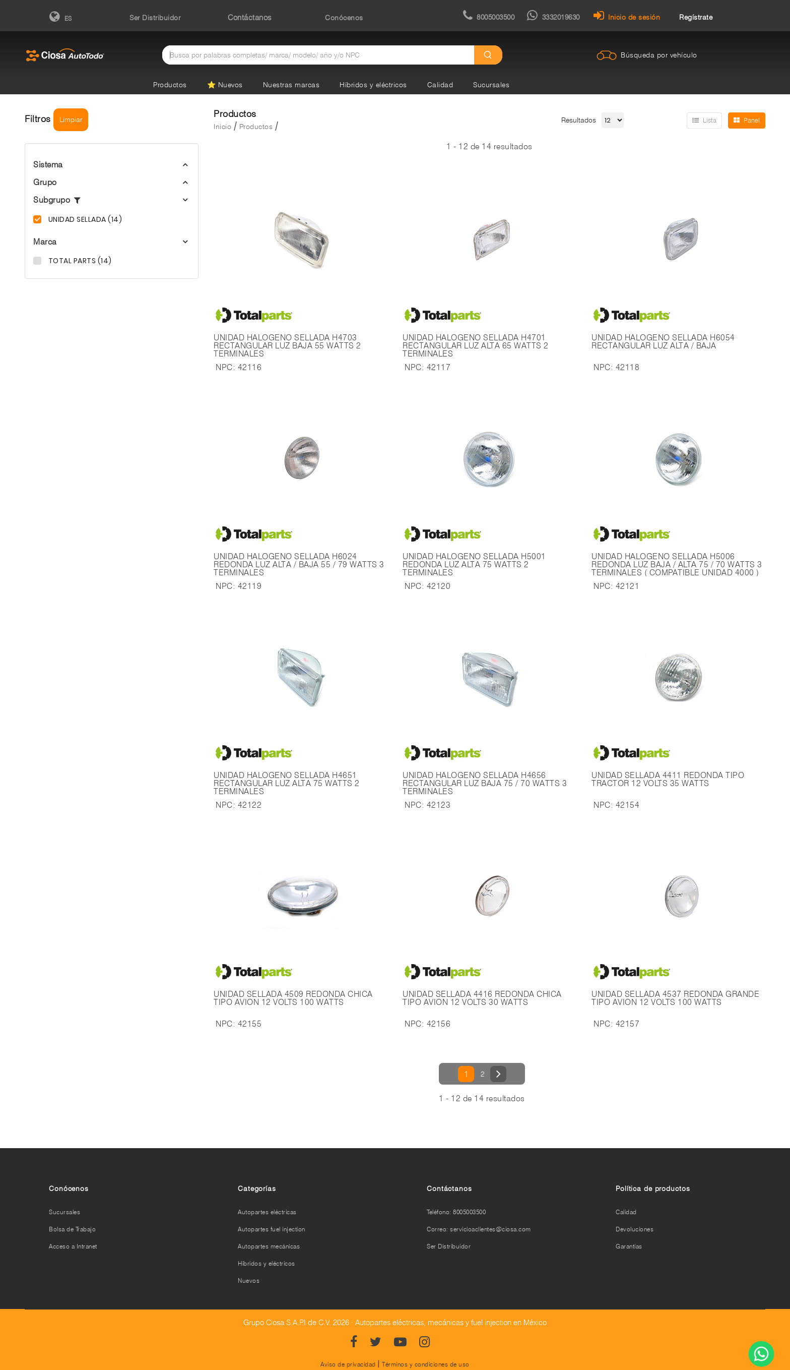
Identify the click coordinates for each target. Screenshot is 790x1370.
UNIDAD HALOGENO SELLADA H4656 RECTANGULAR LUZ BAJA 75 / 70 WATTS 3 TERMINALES (485, 783)
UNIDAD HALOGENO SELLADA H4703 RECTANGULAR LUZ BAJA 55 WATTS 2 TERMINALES (287, 346)
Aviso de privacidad (348, 1364)
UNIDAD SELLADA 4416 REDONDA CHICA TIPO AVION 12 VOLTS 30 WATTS (482, 998)
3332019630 (553, 17)
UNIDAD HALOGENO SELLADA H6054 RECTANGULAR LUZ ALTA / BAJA (663, 342)
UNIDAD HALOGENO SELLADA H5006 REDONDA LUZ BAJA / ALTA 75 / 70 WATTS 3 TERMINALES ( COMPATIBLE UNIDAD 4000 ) (676, 565)
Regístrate (695, 17)
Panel (747, 120)
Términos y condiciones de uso (426, 1364)
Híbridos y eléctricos (373, 85)
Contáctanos (250, 17)
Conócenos (344, 18)
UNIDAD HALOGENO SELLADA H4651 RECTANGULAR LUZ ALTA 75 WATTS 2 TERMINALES (287, 783)
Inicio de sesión (627, 17)
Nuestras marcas (291, 85)
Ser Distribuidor (154, 18)
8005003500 (489, 17)
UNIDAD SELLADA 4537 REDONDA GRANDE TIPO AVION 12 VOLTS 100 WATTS (675, 998)
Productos (170, 85)
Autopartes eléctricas (267, 1212)
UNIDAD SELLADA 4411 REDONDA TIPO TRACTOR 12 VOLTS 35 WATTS (667, 779)
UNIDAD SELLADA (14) (84, 219)
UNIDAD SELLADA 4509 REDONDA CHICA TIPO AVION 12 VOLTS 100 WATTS (293, 998)
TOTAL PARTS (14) (79, 261)
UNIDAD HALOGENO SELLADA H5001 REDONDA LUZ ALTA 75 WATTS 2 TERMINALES (474, 565)
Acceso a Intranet (73, 1246)
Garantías (629, 1246)
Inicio (222, 127)
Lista (704, 120)
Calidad (440, 85)
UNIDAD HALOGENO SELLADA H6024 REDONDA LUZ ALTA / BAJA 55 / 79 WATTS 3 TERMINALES (299, 565)
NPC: (225, 367)
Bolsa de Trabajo (72, 1229)
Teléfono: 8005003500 (456, 1212)
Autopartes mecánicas (269, 1246)
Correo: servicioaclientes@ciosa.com (479, 1229)
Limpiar (70, 119)
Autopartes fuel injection (271, 1229)
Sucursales (491, 85)
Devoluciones (634, 1229)
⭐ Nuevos (225, 85)
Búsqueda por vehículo (659, 55)
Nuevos (248, 1280)
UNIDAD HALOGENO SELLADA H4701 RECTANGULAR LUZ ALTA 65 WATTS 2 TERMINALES (476, 346)
